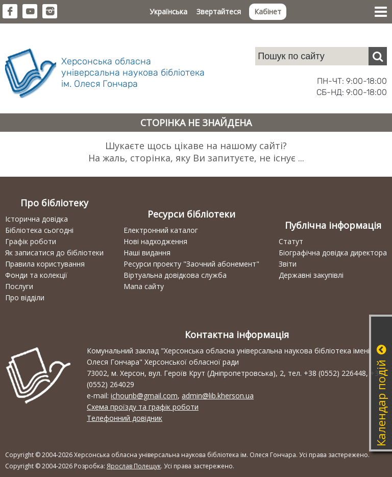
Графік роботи (30, 241)
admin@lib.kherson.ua (218, 395)
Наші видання (147, 252)
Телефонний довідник (124, 418)
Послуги (19, 286)
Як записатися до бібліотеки (54, 252)
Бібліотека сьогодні (39, 230)
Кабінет (267, 11)
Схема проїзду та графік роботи (143, 407)
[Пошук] (378, 56)
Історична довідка (36, 219)
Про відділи (24, 297)
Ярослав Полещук (134, 466)
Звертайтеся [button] (219, 11)
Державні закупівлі (311, 275)
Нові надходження (155, 241)
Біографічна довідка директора (333, 252)
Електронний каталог (161, 230)
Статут (291, 241)
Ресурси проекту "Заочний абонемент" (191, 264)
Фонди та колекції (36, 275)
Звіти (288, 264)
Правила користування (45, 264)
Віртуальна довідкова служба (175, 275)
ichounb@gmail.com (144, 395)
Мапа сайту (144, 286)
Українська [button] (168, 11)
